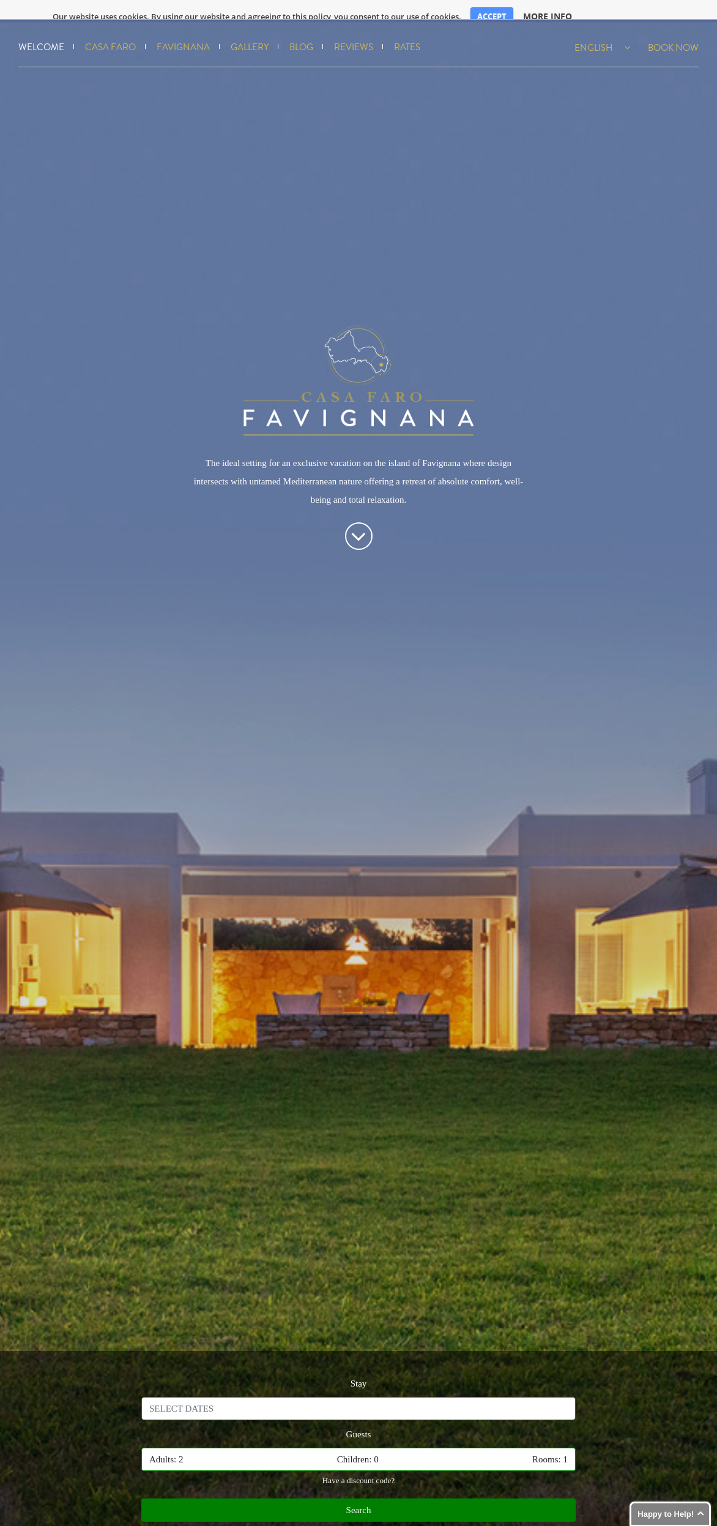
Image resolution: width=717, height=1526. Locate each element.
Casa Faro (110, 36)
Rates (407, 36)
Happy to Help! (665, 1514)
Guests (358, 1423)
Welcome (41, 36)
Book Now (673, 36)
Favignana (183, 36)
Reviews (353, 36)
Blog (301, 36)
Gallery (250, 36)
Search (358, 1499)
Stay (359, 1372)
